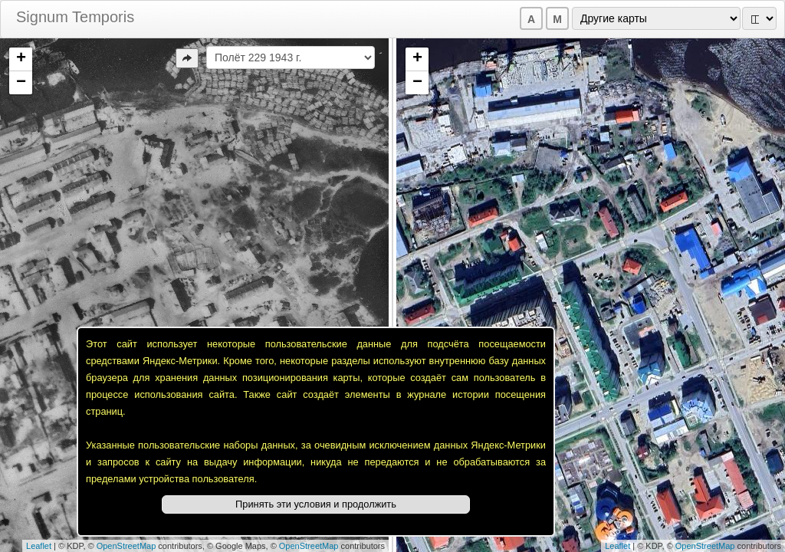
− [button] (21, 82)
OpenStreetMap (126, 545)
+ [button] (21, 59)
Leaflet (38, 545)
